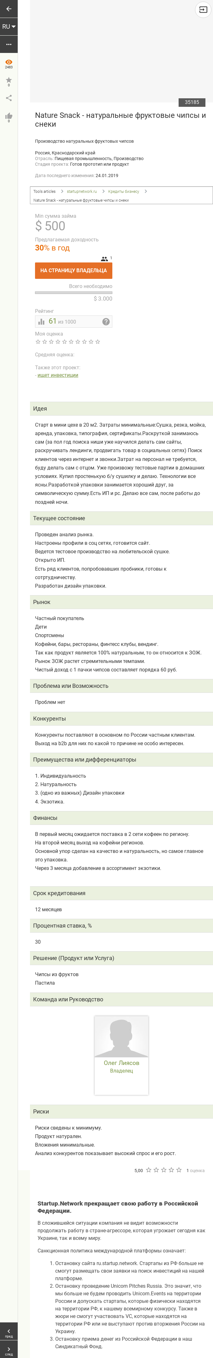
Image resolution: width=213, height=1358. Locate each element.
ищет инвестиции (58, 375)
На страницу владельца (76, 267)
